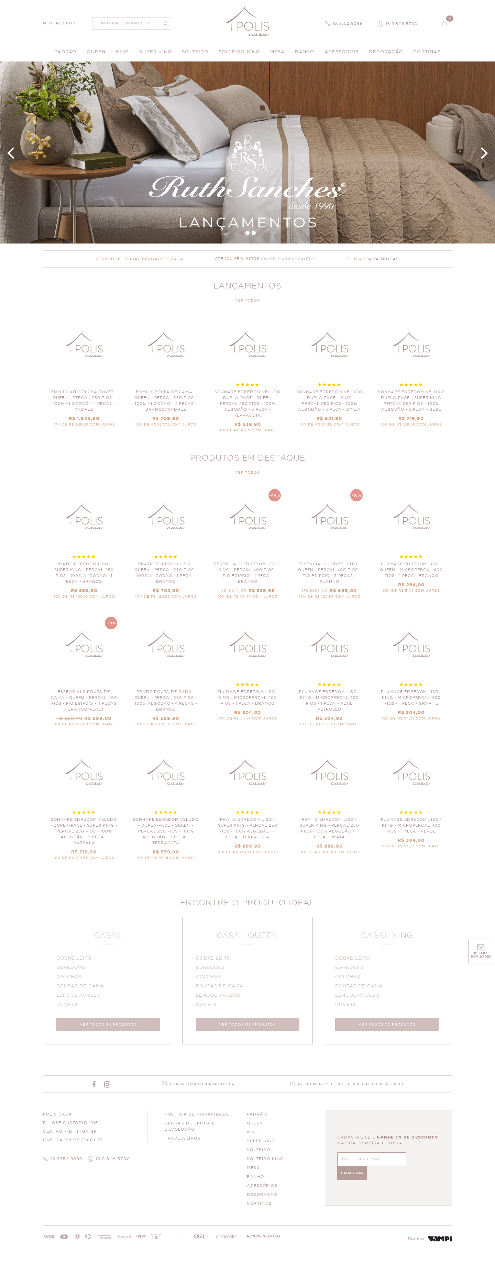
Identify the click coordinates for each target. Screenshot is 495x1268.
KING (253, 1133)
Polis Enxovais (248, 20)
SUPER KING (261, 1142)
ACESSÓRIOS (262, 1187)
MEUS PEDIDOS (59, 23)
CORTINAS (259, 1205)
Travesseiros (182, 1140)
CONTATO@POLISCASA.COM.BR (202, 1085)
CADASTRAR (419, 1160)
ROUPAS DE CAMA (80, 987)
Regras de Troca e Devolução (190, 1128)
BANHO (255, 1178)
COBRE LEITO (74, 959)
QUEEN (255, 1125)
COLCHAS (69, 977)
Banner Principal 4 (247, 152)
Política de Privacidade (197, 1116)
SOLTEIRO (258, 1151)
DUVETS (67, 1005)
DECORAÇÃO (262, 1196)
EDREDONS (71, 968)
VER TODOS (247, 300)
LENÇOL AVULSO (79, 996)
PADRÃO (257, 1116)
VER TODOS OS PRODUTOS (108, 1025)
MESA (253, 1169)
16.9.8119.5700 (402, 24)
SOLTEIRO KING (265, 1160)
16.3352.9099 (347, 23)
